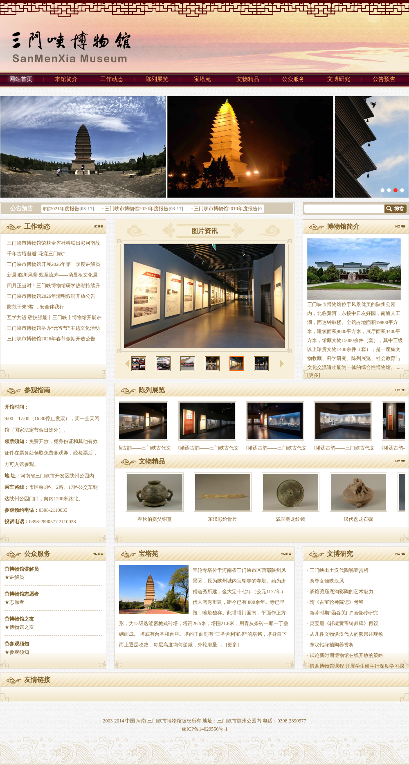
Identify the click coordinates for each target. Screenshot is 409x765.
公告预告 (384, 79)
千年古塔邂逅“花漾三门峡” (36, 253)
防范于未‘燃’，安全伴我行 (35, 307)
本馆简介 (66, 79)
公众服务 (293, 79)
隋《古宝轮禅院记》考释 (337, 602)
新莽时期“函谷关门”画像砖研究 (344, 613)
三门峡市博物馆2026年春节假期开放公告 (51, 339)
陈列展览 (157, 79)
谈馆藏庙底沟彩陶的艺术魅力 (341, 591)
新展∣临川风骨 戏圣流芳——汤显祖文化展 (52, 275)
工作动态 (111, 79)
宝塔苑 (202, 79)
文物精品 (247, 79)
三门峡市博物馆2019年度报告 (227, 209)
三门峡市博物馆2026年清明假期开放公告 (51, 296)
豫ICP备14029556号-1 (205, 729)
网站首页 (20, 79)
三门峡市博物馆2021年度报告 (49, 209)
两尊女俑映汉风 (327, 581)
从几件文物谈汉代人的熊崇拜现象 (346, 634)
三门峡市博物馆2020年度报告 (138, 209)
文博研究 (338, 79)
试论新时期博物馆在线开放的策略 (346, 655)
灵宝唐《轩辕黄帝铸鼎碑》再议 (344, 623)
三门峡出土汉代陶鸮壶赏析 (339, 570)
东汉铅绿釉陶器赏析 (332, 645)
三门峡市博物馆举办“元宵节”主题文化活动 (53, 328)
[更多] (313, 375)
